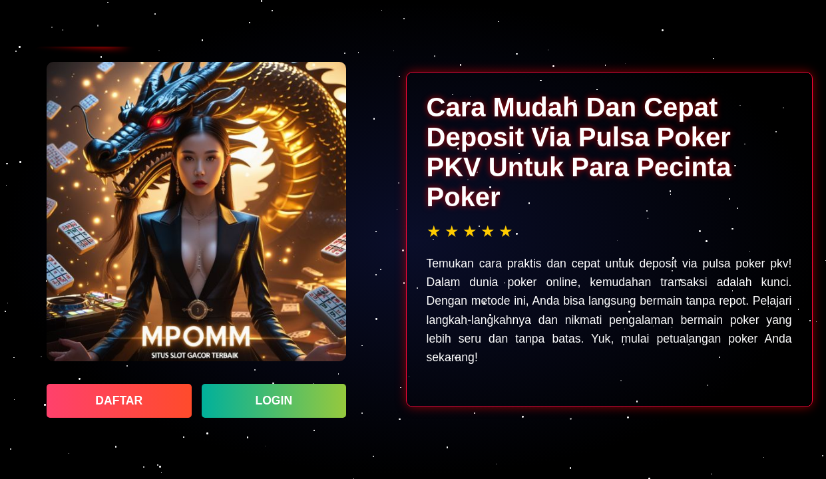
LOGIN (273, 400)
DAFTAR (118, 400)
